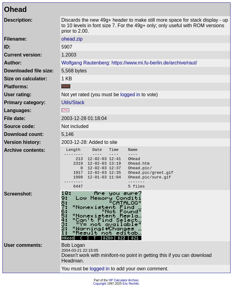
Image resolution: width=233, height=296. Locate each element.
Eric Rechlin (131, 292)
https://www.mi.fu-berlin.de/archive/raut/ (154, 62)
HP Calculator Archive (123, 288)
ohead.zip (71, 39)
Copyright (99, 292)
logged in (130, 94)
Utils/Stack (73, 102)
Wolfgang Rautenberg (85, 62)
